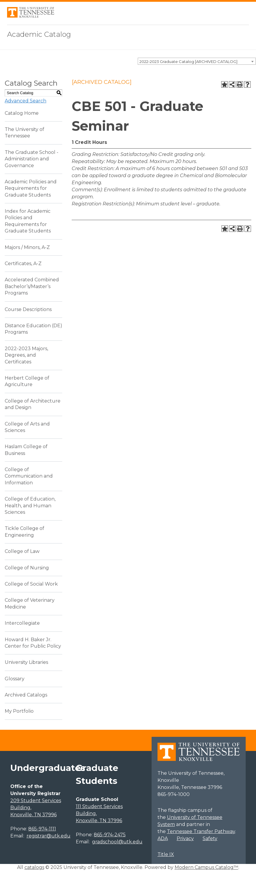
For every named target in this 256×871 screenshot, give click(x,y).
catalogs (34, 867)
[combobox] (197, 61)
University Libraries (26, 662)
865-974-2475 (110, 834)
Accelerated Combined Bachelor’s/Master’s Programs (32, 286)
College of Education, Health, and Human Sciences (30, 505)
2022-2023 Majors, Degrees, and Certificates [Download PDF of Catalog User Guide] (26, 355)
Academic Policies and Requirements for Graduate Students (31, 188)
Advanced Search (25, 101)
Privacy (185, 838)
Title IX (165, 854)
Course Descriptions (28, 309)
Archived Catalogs (26, 695)
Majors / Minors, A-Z (27, 247)
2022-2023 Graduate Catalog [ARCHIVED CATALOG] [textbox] (188, 61)
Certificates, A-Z (23, 263)
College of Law (22, 551)
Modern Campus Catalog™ (206, 867)
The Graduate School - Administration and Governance (31, 158)
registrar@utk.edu (48, 836)
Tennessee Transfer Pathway (201, 831)
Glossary (14, 678)
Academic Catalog (39, 34)
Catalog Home (22, 113)
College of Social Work (31, 584)
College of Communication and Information (29, 476)
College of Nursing (27, 568)
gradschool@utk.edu (117, 842)
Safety (210, 838)
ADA (162, 838)
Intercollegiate (22, 623)
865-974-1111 (42, 829)
